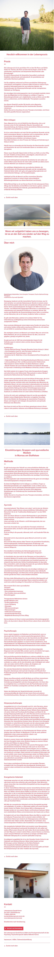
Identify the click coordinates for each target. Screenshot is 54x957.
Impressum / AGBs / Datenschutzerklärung (18, 939)
